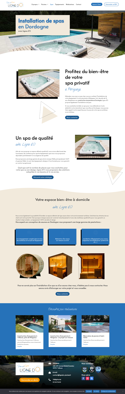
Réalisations (70, 4)
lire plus (19, 346)
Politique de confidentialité (108, 391)
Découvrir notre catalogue (43, 177)
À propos (35, 4)
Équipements (59, 4)
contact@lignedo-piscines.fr (62, 375)
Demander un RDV (111, 4)
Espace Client (97, 4)
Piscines (44, 4)
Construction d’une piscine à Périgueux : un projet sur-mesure (61, 337)
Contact (78, 4)
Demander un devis (29, 380)
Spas (51, 4)
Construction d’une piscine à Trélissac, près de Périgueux (27, 337)
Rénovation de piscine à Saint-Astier (94, 337)
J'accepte (88, 391)
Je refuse (96, 391)
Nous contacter (62, 294)
